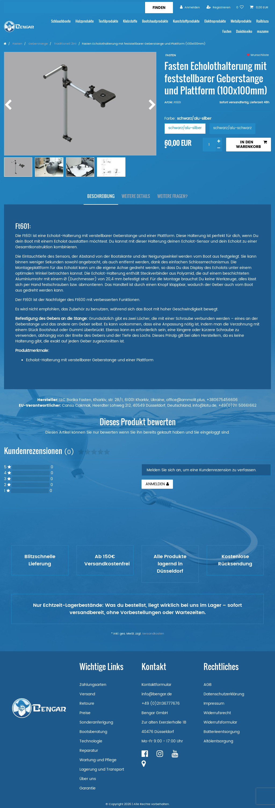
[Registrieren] (218, 7)
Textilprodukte (108, 21)
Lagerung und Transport (101, 769)
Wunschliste (258, 55)
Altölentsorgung (218, 741)
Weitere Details (136, 196)
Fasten (226, 31)
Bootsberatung (93, 732)
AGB (208, 685)
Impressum (214, 703)
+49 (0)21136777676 (161, 703)
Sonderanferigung (96, 722)
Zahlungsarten (92, 685)
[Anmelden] (190, 7)
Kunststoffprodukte (186, 21)
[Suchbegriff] (74, 7)
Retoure (86, 703)
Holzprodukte (84, 21)
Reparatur (88, 750)
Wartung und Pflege (98, 760)
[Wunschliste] (240, 7)
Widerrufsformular (220, 722)
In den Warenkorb (251, 144)
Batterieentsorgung (222, 732)
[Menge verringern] (219, 148)
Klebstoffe (130, 21)
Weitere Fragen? (172, 196)
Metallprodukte (241, 21)
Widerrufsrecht (217, 713)
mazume (263, 31)
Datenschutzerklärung (224, 694)
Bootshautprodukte (155, 21)
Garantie (87, 788)
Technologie (90, 741)
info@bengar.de (157, 694)
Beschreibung (100, 196)
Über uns (87, 779)
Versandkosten (153, 633)
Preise (85, 713)
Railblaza (262, 21)
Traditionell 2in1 (65, 43)
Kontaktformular (156, 685)
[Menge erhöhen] (219, 141)
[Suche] (159, 7)
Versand (87, 694)
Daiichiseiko (244, 31)
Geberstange (38, 43)
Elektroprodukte (215, 21)
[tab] (101, 196)
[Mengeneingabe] (209, 144)
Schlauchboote (61, 21)
